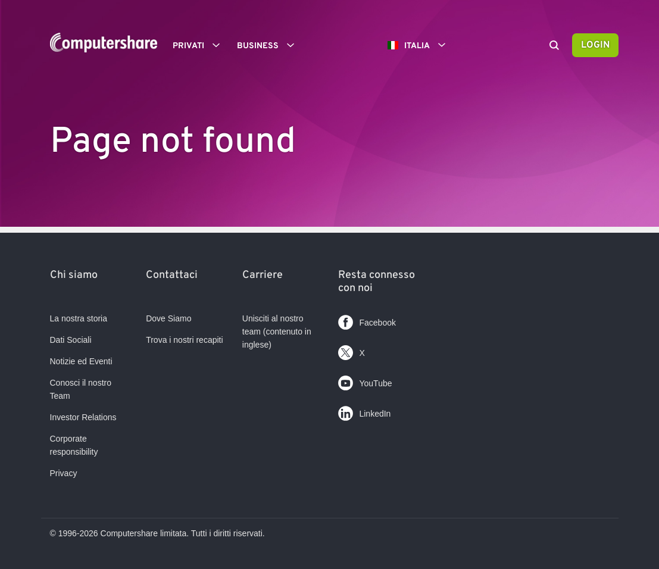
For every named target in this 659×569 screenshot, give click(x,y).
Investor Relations (83, 417)
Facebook (366, 320)
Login (595, 45)
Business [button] (269, 45)
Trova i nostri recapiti (184, 340)
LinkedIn (364, 411)
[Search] (554, 46)
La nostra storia (79, 318)
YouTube (365, 381)
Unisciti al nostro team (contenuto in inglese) (276, 331)
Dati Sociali (71, 340)
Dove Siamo (168, 318)
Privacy (63, 473)
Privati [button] (200, 45)
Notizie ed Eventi (81, 361)
